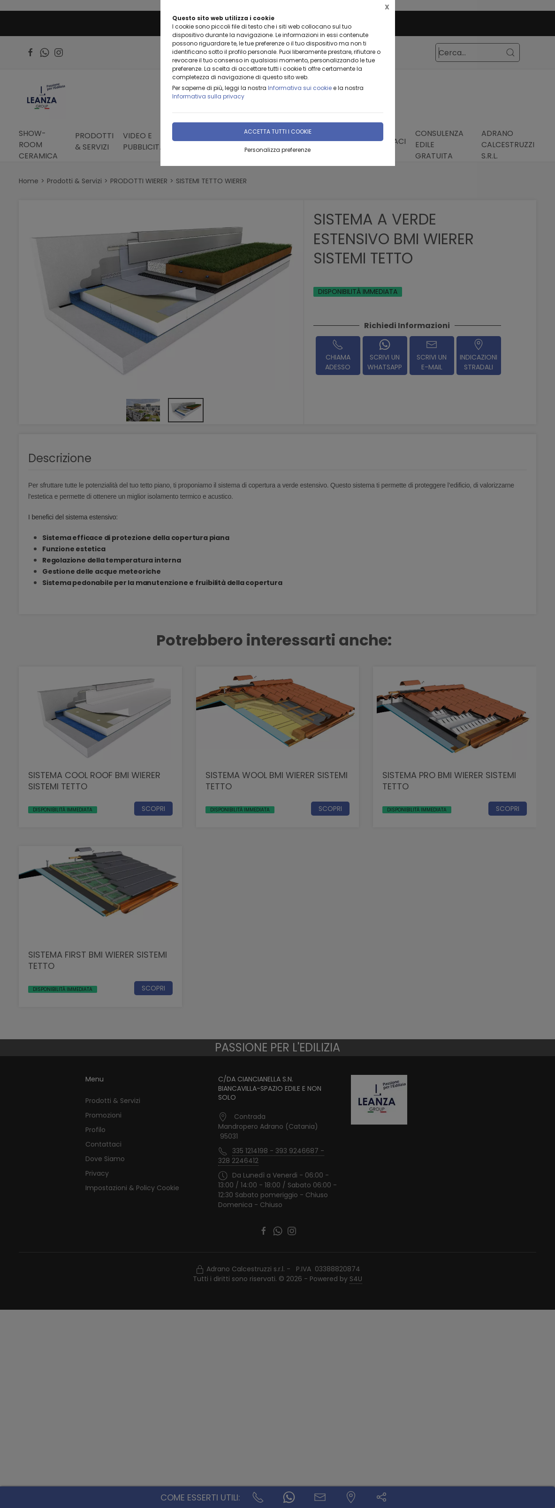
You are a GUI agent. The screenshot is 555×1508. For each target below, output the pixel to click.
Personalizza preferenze (277, 150)
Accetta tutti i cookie (278, 131)
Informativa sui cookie (300, 88)
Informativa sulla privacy (208, 96)
